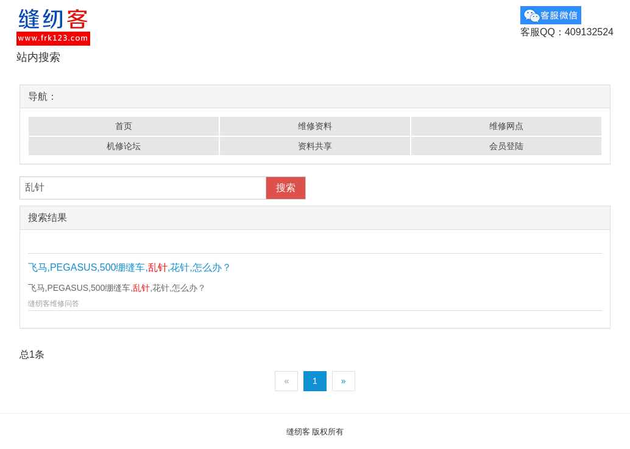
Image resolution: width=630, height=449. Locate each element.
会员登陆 (506, 146)
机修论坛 (124, 146)
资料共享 (315, 146)
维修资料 (315, 126)
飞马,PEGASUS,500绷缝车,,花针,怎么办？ (130, 267)
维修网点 (506, 126)
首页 (123, 126)
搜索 (286, 188)
